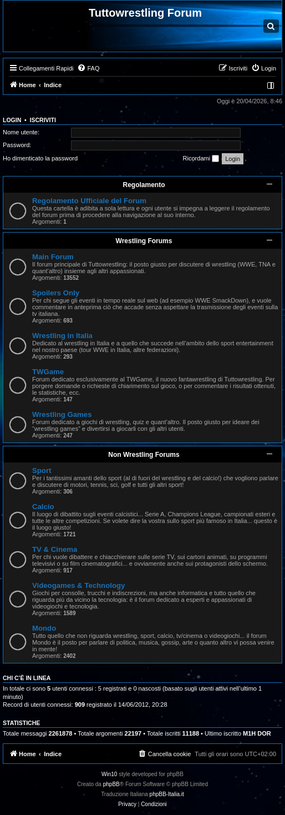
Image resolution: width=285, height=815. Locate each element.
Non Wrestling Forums (143, 455)
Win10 (109, 774)
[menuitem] (88, 68)
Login (12, 120)
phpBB (111, 784)
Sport (41, 470)
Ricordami (201, 159)
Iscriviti (43, 120)
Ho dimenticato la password (40, 158)
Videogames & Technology (78, 585)
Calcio (43, 506)
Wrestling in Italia (62, 335)
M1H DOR (257, 733)
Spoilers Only (55, 293)
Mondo (44, 628)
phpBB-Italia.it (167, 794)
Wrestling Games (62, 414)
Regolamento (144, 185)
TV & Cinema (54, 549)
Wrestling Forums (144, 241)
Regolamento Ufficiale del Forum (89, 201)
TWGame (48, 372)
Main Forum (53, 257)
